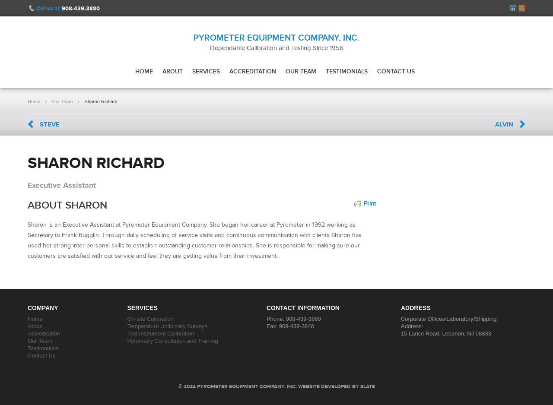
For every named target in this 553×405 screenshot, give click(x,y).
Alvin (504, 124)
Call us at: (68, 8)
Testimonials (347, 71)
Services (206, 71)
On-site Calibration (150, 319)
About (172, 71)
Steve (50, 124)
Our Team (301, 71)
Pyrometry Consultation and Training (172, 341)
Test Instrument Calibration (160, 333)
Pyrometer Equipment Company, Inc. (276, 37)
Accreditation (252, 71)
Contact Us (396, 71)
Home (144, 71)
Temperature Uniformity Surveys (167, 326)
